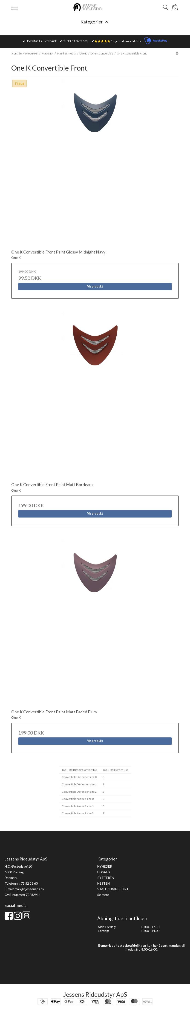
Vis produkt (95, 286)
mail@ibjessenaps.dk (29, 889)
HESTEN (103, 883)
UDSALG (103, 872)
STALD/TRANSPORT (113, 889)
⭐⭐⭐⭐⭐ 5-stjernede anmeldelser (117, 41)
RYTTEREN (105, 878)
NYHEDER (104, 866)
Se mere (103, 895)
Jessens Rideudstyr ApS (95, 994)
